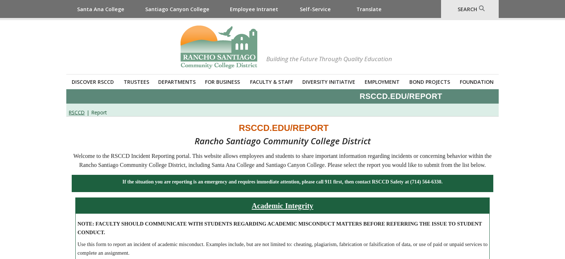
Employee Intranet (254, 9)
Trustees (136, 81)
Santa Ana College (100, 9)
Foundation (477, 81)
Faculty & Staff (271, 81)
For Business (222, 81)
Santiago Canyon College (177, 9)
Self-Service (315, 9)
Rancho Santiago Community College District (219, 47)
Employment (382, 81)
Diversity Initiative (328, 81)
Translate (369, 9)
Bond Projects (429, 81)
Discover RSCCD (93, 81)
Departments (177, 81)
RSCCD (77, 112)
